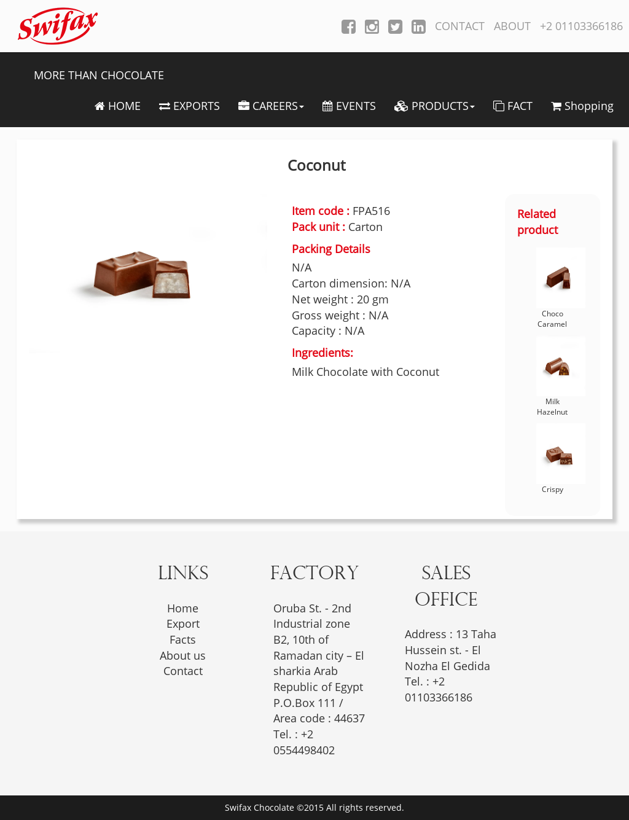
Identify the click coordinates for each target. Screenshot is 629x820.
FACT (513, 105)
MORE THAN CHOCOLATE (99, 75)
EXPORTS (189, 105)
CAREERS (271, 105)
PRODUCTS (434, 105)
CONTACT (460, 25)
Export (183, 623)
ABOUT (512, 25)
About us (183, 655)
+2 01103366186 (581, 25)
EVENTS (349, 105)
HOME (118, 105)
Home (182, 608)
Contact (183, 670)
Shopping (582, 105)
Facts (183, 639)
